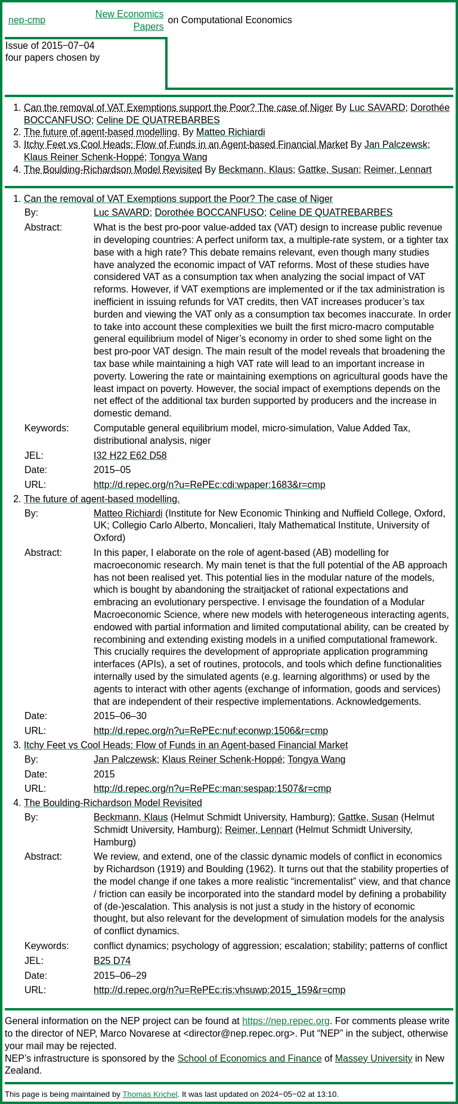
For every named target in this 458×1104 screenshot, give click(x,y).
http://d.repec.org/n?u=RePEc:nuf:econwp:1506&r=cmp (211, 731)
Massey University (374, 1058)
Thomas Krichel (149, 1094)
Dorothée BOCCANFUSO (209, 212)
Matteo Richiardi (230, 132)
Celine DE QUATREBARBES (158, 120)
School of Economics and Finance (250, 1058)
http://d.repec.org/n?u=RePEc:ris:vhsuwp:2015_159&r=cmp (219, 990)
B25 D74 (112, 961)
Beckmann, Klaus (255, 169)
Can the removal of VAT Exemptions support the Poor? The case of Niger (178, 107)
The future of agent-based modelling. (102, 132)
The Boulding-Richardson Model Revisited (113, 169)
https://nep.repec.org (286, 1021)
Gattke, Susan (328, 169)
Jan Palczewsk (396, 144)
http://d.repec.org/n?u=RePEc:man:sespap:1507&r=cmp (212, 788)
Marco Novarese (135, 1033)
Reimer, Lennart (398, 169)
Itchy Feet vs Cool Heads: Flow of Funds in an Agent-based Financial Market (186, 144)
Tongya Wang (179, 157)
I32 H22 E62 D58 (130, 455)
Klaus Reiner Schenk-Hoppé (84, 157)
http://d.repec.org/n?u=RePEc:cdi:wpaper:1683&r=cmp (210, 485)
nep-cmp (26, 20)
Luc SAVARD (377, 107)
